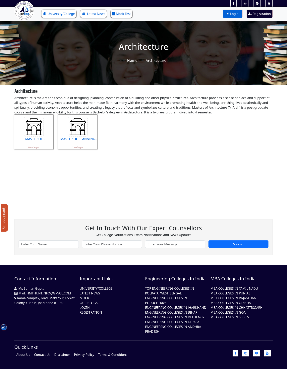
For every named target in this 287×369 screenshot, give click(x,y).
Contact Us (42, 354)
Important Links (96, 278)
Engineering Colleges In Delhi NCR (174, 317)
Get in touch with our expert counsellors (143, 228)
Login (233, 14)
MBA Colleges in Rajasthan (233, 298)
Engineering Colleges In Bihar (171, 312)
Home (132, 60)
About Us (23, 354)
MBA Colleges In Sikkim (230, 317)
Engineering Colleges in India (175, 278)
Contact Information (35, 278)
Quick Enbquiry (4, 218)
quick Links (26, 347)
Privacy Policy (84, 354)
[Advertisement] (134, 181)
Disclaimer (62, 354)
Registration (259, 14)
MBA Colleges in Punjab (230, 293)
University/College (59, 14)
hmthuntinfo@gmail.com (49, 293)
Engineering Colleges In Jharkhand (175, 307)
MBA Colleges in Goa (228, 312)
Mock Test (121, 14)
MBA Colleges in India (233, 278)
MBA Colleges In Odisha (230, 303)
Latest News (93, 14)
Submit (238, 244)
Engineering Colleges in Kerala (172, 322)
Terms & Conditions (112, 354)
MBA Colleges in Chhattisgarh (236, 307)
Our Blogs (89, 303)
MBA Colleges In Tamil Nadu (234, 288)
